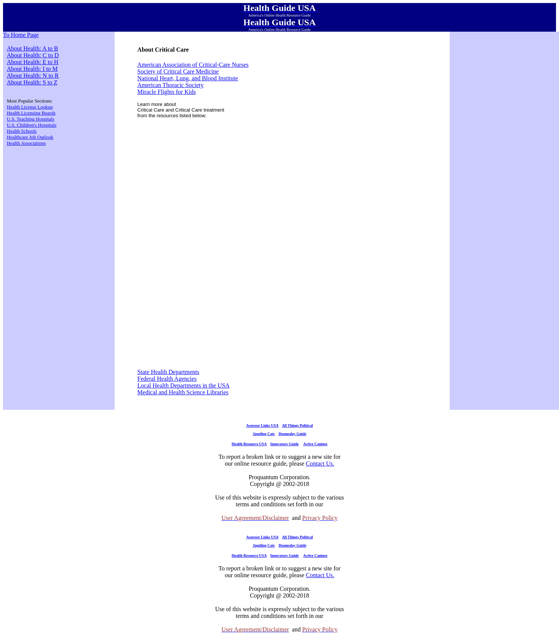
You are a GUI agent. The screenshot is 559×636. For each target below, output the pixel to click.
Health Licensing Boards (31, 113)
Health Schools (22, 131)
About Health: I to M (32, 69)
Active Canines (315, 444)
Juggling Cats (264, 434)
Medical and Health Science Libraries (182, 392)
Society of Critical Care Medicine (178, 71)
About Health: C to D (33, 55)
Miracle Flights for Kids (166, 92)
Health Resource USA (248, 444)
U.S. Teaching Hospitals (30, 119)
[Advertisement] (292, 178)
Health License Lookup (30, 107)
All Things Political (297, 425)
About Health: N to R (33, 75)
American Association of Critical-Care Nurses (192, 64)
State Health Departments (168, 372)
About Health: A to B (32, 48)
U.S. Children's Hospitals (32, 125)
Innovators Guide (284, 444)
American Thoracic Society (170, 85)
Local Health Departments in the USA (183, 385)
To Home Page (21, 35)
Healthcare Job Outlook (30, 137)
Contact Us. (320, 463)
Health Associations (26, 143)
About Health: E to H (32, 62)
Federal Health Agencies (166, 378)
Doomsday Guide (292, 434)
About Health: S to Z (32, 82)
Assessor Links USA (262, 425)
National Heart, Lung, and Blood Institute (187, 78)
